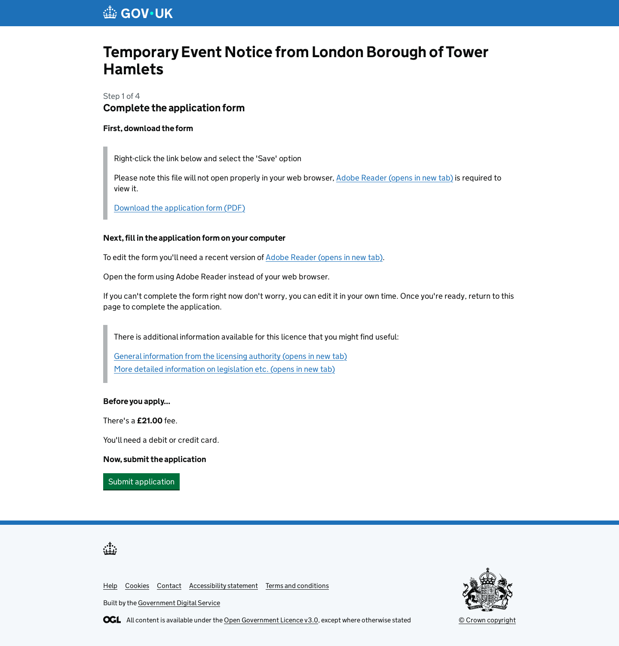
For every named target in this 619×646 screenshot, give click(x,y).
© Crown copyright (487, 620)
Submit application (141, 482)
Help (110, 586)
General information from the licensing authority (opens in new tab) (230, 356)
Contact (169, 586)
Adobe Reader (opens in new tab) (394, 178)
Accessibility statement (223, 586)
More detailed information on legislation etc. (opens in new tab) (224, 369)
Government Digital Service (179, 603)
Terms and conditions (297, 586)
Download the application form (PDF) (179, 208)
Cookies (137, 586)
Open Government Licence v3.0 (271, 620)
